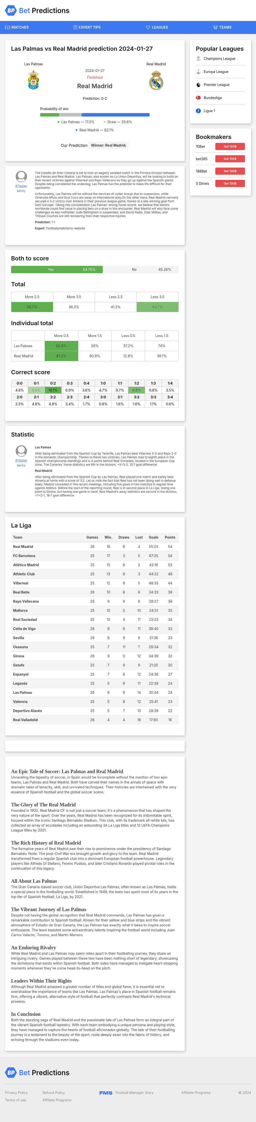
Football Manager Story (127, 1092)
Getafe (18, 665)
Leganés (20, 683)
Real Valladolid (25, 720)
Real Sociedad (25, 619)
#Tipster (21, 186)
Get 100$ (230, 146)
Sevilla (18, 638)
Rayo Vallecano (26, 601)
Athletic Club (24, 574)
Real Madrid (23, 546)
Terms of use (15, 1100)
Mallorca (20, 610)
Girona (18, 656)
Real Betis (21, 592)
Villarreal (20, 583)
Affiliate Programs (57, 1100)
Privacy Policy (16, 1092)
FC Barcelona (24, 556)
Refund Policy (54, 1092)
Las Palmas (22, 692)
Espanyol (20, 674)
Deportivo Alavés (27, 711)
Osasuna (20, 647)
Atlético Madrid (26, 565)
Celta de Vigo (24, 629)
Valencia (20, 701)
